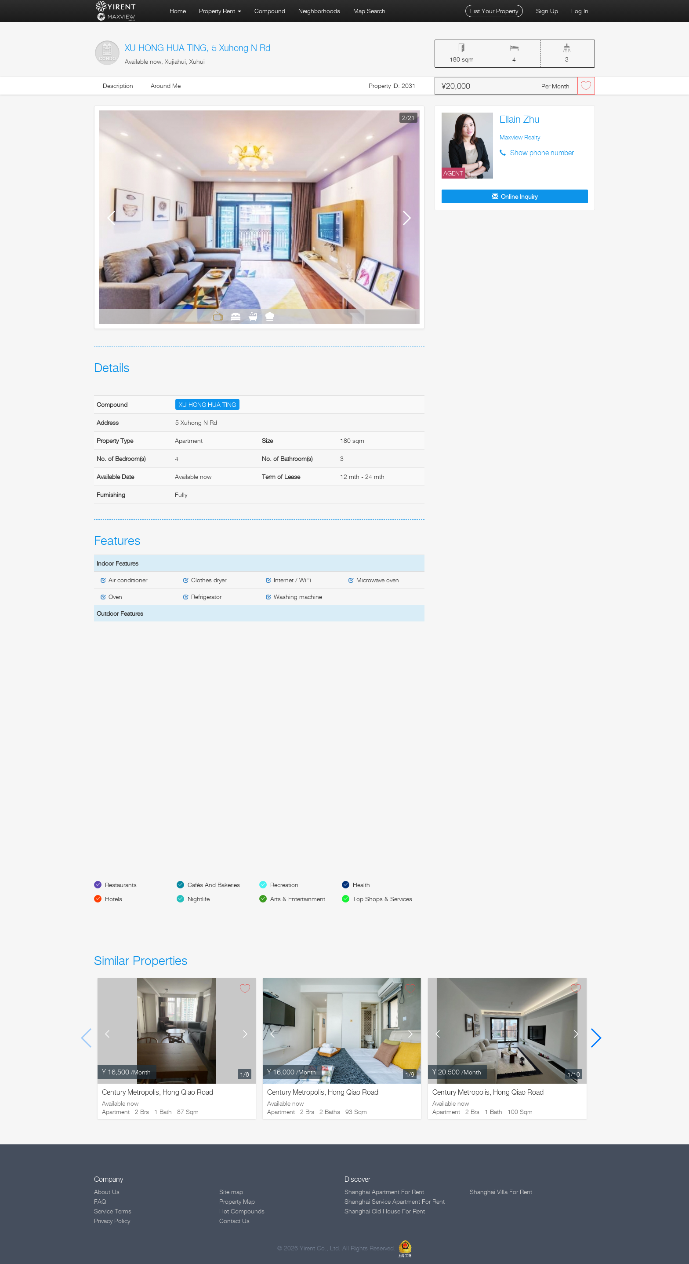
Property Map (237, 1201)
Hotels (113, 898)
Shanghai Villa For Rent (501, 1191)
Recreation (284, 884)
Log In (579, 11)
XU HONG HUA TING (207, 404)
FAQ (100, 1201)
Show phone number (542, 153)
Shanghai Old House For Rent (384, 1211)
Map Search (369, 11)
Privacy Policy (112, 1220)
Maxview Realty (520, 137)
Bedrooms (235, 316)
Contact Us (234, 1220)
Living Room (218, 316)
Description (118, 85)
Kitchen (269, 316)
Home (178, 11)
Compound (269, 11)
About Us (107, 1191)
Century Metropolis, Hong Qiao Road (157, 1092)
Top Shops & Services (382, 898)
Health (361, 884)
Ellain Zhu (520, 119)
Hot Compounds (242, 1211)
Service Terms (112, 1211)
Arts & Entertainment (297, 898)
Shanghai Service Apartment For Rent (394, 1201)
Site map (231, 1191)
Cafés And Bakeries (214, 884)
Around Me (166, 85)
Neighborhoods (319, 11)
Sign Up (547, 11)
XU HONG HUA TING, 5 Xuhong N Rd (197, 48)
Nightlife (199, 898)
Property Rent (220, 11)
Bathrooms (252, 316)
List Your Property (494, 11)
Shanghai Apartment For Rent (384, 1191)
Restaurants (121, 884)
